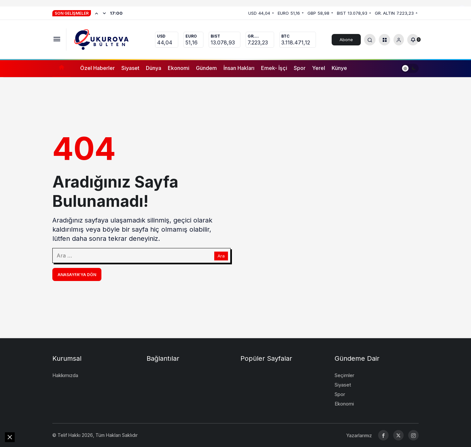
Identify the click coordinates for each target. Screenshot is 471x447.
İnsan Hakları (238, 68)
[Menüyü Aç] (56, 39)
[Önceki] (96, 13)
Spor (299, 68)
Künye (339, 68)
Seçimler (344, 375)
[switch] (410, 68)
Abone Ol (346, 41)
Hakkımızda (65, 375)
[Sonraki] (104, 13)
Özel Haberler (97, 68)
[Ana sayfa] (61, 68)
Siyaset (130, 68)
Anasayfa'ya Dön (77, 274)
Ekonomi (178, 68)
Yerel (318, 68)
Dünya (153, 68)
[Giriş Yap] (398, 39)
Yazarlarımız (359, 435)
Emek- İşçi (274, 68)
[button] (384, 39)
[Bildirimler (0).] (413, 39)
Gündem (206, 68)
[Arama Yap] (369, 39)
